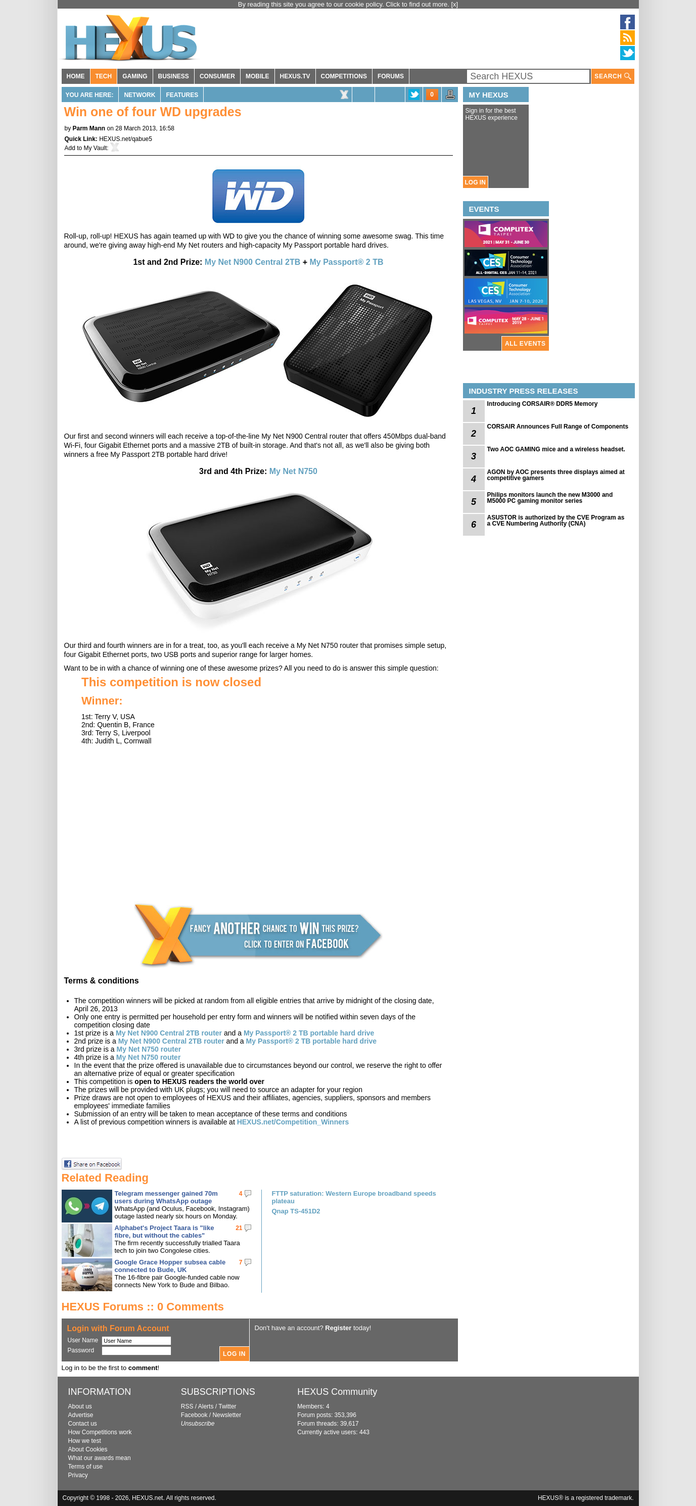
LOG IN (475, 182)
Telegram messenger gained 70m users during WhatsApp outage (166, 1197)
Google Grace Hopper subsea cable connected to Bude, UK (170, 1266)
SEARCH (612, 76)
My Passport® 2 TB (346, 262)
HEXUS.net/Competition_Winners (293, 1122)
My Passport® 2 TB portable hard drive (309, 1033)
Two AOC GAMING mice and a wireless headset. (556, 449)
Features (182, 95)
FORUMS (391, 76)
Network (139, 95)
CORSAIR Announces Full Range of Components (558, 426)
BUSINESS (173, 76)
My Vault (95, 148)
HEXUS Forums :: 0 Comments (143, 1306)
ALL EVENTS (525, 343)
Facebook (194, 1415)
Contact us (82, 1423)
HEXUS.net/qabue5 (125, 139)
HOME (76, 76)
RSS (187, 1406)
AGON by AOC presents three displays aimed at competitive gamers (556, 475)
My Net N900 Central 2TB (252, 262)
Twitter (227, 1406)
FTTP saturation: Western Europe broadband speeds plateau (354, 1197)
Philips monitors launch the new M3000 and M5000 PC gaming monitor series (550, 498)
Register (338, 1328)
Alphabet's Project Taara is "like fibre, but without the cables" (164, 1231)
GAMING (134, 76)
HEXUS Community (337, 1392)
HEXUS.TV (295, 76)
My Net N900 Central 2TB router (169, 1033)
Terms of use (85, 1466)
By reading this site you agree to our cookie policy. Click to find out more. (344, 4)
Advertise (81, 1415)
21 (239, 1228)
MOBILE (257, 76)
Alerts (206, 1406)
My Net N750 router (149, 1049)
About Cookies (88, 1449)
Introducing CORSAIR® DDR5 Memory (542, 404)
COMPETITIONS (344, 76)
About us (80, 1406)
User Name (83, 1340)
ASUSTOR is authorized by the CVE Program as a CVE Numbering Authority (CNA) (556, 520)
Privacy (78, 1475)
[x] (454, 4)
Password (81, 1350)
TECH (104, 76)
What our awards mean (99, 1458)
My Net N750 (293, 471)
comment (143, 1368)
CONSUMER (217, 76)
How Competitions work (100, 1432)
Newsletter (226, 1415)
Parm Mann (89, 128)
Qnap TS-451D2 (296, 1211)
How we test (84, 1440)
